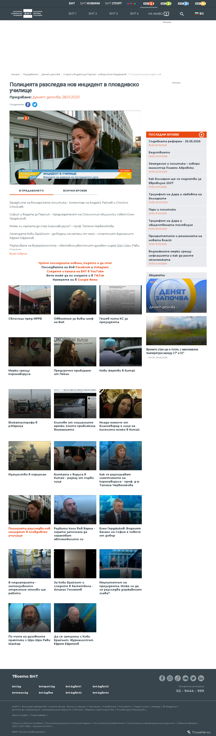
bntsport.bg (47, 686)
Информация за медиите (56, 709)
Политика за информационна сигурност (151, 723)
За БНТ (15, 706)
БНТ (72, 3)
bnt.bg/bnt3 (101, 686)
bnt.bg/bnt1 (73, 686)
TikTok (99, 275)
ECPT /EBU (25, 726)
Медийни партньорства (99, 709)
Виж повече (18, 253)
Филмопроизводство (34, 706)
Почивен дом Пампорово (130, 709)
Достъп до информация (26, 709)
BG (202, 13)
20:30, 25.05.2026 (158, 357)
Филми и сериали (76, 706)
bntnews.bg (20, 692)
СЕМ (14, 726)
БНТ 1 (72, 13)
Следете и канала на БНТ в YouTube (75, 271)
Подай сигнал (141, 706)
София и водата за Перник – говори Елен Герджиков (95, 74)
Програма (94, 706)
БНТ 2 (93, 13)
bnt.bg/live (46, 692)
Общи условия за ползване (27, 723)
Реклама (167, 22)
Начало (15, 74)
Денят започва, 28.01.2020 (56, 97)
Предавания (30, 74)
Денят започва (51, 74)
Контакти (125, 706)
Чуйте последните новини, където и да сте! (75, 263)
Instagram (101, 267)
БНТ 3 (113, 13)
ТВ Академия (169, 706)
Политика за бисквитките (109, 723)
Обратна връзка (186, 723)
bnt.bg (16, 686)
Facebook (83, 267)
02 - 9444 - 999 (190, 691)
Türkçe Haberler (38, 715)
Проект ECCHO (42, 726)
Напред (155, 706)
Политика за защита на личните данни (68, 723)
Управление (109, 706)
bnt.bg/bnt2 (74, 692)
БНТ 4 (134, 13)
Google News (88, 279)
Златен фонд (57, 706)
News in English (20, 715)
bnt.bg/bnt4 (101, 692)
